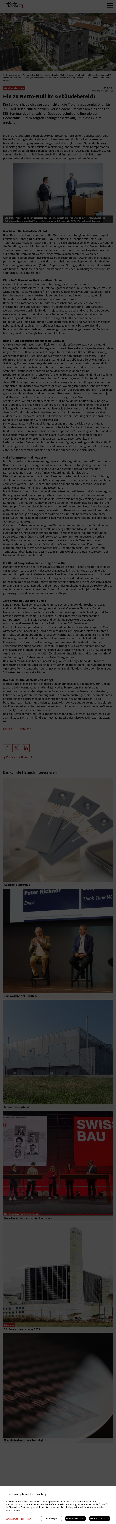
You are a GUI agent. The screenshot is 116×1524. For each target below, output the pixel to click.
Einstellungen (51, 1518)
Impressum (26, 1518)
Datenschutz (12, 1518)
